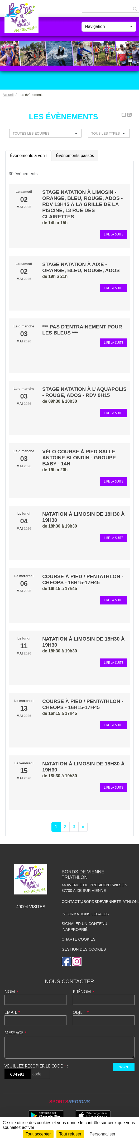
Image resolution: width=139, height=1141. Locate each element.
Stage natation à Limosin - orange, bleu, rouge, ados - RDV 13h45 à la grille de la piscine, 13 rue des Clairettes (82, 204)
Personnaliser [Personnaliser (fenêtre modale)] (103, 1134)
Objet (81, 1012)
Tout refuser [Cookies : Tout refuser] (70, 1134)
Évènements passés (75, 155)
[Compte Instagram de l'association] (77, 961)
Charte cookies (78, 939)
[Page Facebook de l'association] (66, 961)
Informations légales (85, 914)
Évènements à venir (28, 155)
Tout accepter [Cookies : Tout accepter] (38, 1134)
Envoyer (124, 1067)
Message (15, 1033)
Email (12, 1012)
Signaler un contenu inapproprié (84, 927)
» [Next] (83, 826)
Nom (11, 992)
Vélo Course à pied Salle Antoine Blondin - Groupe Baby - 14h (79, 457)
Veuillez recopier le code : (36, 1066)
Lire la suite (113, 234)
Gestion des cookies (84, 949)
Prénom (83, 992)
